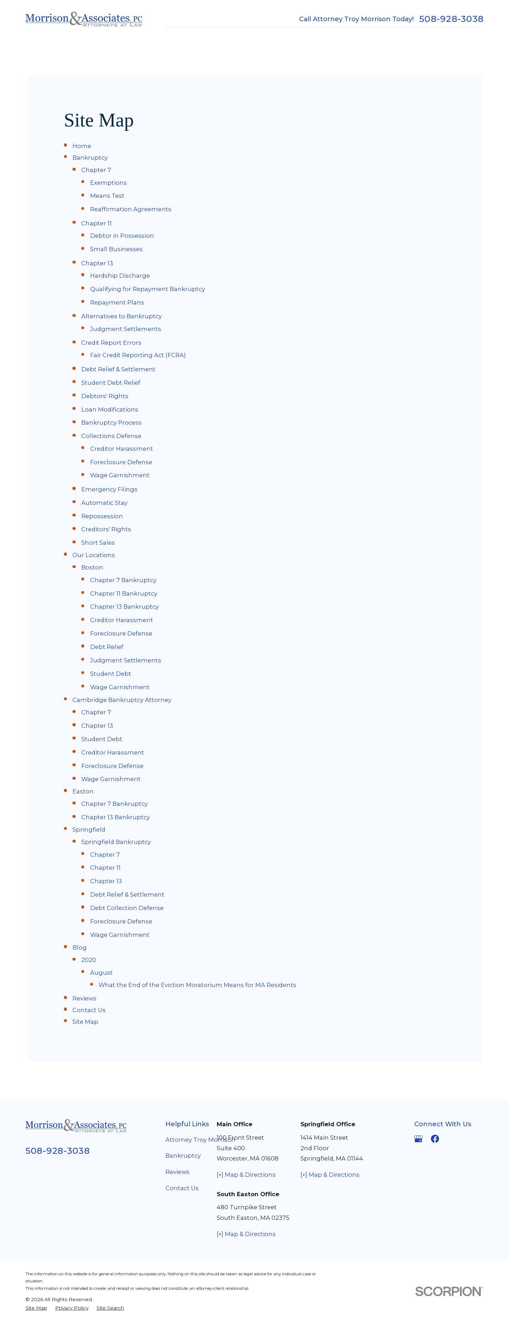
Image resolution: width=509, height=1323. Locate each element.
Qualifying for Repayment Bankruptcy (147, 289)
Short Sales (98, 542)
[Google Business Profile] (418, 1139)
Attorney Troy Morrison (200, 1139)
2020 (88, 959)
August (101, 972)
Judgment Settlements (125, 328)
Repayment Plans (117, 302)
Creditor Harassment (121, 448)
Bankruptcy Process (111, 422)
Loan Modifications (109, 409)
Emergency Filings (109, 489)
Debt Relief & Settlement (118, 369)
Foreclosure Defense (121, 462)
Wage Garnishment (120, 475)
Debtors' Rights (104, 396)
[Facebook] (435, 1139)
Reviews (84, 998)
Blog (79, 947)
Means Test (107, 195)
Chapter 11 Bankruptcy (123, 593)
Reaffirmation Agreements (130, 209)
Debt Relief (106, 646)
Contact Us (89, 1010)
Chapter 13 (97, 263)
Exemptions (108, 182)
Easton (83, 791)
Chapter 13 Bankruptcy (124, 606)
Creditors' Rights (106, 529)
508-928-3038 (451, 18)
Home (81, 145)
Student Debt (110, 673)
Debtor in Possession (122, 235)
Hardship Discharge (120, 275)
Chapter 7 (96, 169)
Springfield (88, 829)
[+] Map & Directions (246, 1174)
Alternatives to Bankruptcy (121, 316)
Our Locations (93, 555)
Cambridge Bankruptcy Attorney (121, 699)
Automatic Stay (104, 502)
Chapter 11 (96, 223)
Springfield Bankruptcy (116, 841)
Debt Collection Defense (127, 907)
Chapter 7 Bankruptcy (123, 580)
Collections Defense (111, 435)
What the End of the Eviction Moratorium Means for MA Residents (197, 984)
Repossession (102, 516)
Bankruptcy (90, 157)
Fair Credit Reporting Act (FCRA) (138, 355)
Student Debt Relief (110, 382)
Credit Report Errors (111, 342)
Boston (92, 567)
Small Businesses (116, 249)
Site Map (85, 1021)
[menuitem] (36, 1308)
